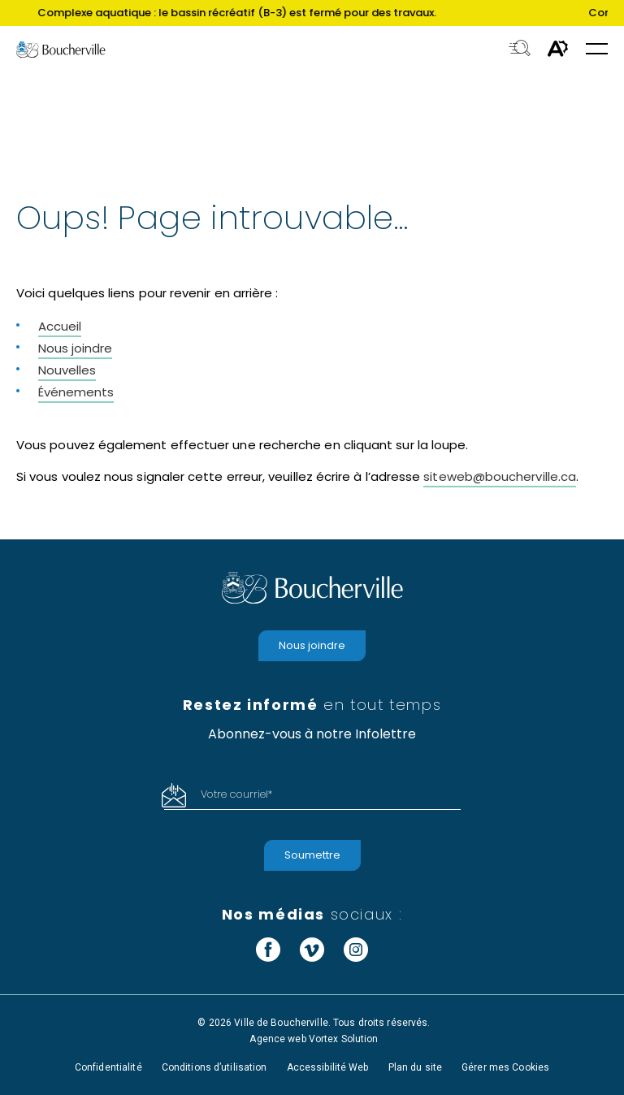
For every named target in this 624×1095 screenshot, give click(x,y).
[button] (597, 50)
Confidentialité (108, 1067)
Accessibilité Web (328, 1067)
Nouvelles (67, 370)
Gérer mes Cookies (505, 1067)
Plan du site (415, 1067)
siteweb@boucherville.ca (499, 476)
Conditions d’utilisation (214, 1067)
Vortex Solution (344, 1039)
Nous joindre (75, 348)
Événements (76, 391)
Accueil (59, 326)
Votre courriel (236, 794)
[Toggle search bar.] (519, 49)
